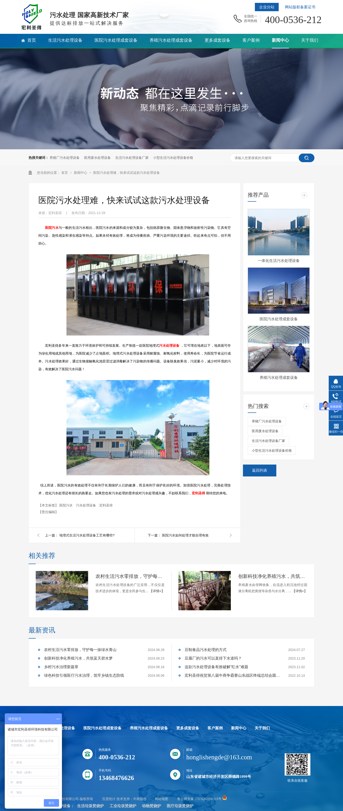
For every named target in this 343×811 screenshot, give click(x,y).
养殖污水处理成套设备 (279, 377)
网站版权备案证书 (300, 7)
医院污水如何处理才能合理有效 (185, 535)
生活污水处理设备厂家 (132, 158)
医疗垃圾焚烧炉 (180, 806)
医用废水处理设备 (97, 158)
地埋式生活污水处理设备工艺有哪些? (87, 535)
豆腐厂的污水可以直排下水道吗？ (213, 658)
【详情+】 (157, 591)
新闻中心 (81, 173)
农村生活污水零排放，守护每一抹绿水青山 (130, 576)
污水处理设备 (169, 345)
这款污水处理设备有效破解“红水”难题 (216, 667)
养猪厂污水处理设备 (65, 158)
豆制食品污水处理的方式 (206, 650)
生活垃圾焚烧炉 (90, 806)
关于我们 (262, 728)
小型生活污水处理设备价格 (173, 158)
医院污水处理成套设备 (279, 319)
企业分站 (266, 7)
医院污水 (52, 228)
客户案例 (215, 728)
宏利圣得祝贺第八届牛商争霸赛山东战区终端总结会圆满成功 (232, 675)
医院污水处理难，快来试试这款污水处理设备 (126, 173)
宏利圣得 (198, 493)
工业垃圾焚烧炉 (123, 806)
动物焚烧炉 (151, 806)
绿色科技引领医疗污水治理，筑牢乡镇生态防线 (84, 675)
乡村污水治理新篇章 (61, 667)
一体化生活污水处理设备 (279, 261)
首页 (65, 173)
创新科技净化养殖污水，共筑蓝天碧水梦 (272, 576)
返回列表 (259, 470)
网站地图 (161, 799)
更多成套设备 (187, 728)
